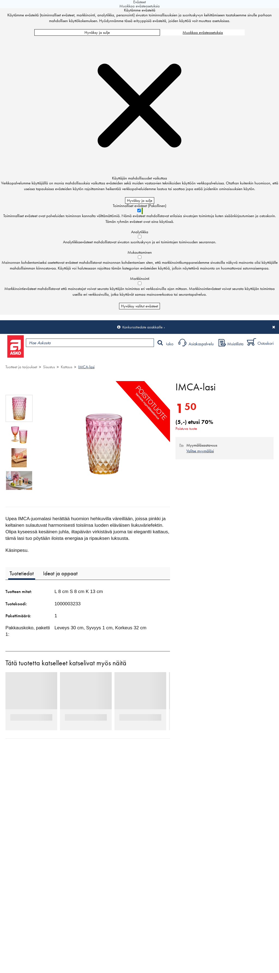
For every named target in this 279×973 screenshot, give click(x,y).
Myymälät (91, 356)
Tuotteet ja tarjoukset (51, 356)
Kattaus (66, 367)
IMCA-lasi (86, 367)
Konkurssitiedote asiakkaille (142, 327)
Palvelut (120, 356)
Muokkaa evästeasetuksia (203, 32)
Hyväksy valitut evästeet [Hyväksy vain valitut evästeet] (139, 306)
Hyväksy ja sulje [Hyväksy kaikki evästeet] (97, 32)
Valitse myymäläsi (200, 451)
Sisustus (49, 367)
